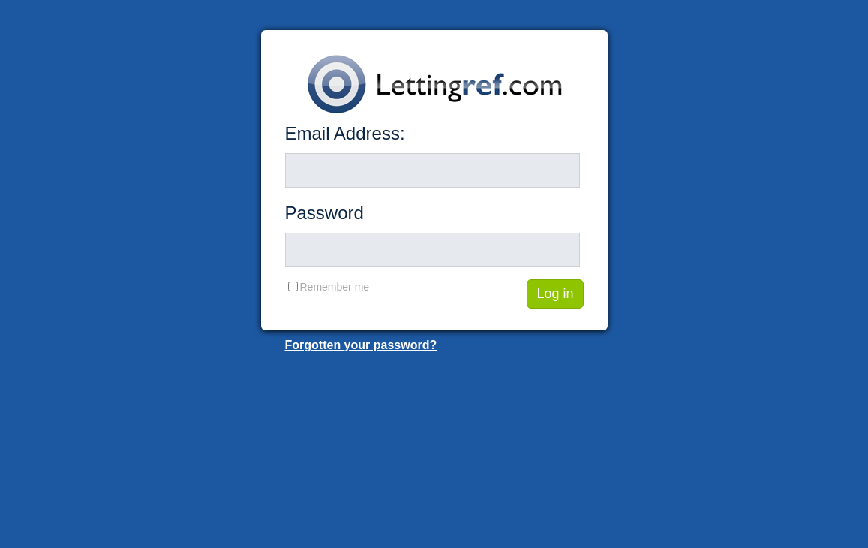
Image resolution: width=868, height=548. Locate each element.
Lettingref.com (434, 84)
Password (324, 213)
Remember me (335, 287)
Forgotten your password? (361, 345)
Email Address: (345, 133)
